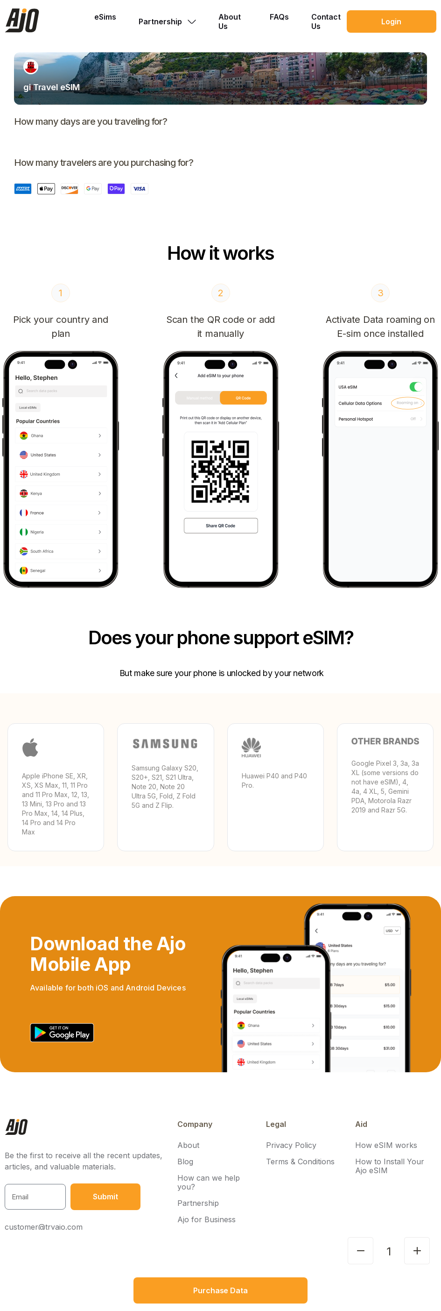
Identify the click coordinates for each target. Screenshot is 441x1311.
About (188, 1145)
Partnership (198, 1203)
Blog (185, 1161)
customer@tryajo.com (44, 1227)
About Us (229, 21)
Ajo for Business (206, 1219)
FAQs (279, 16)
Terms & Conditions (300, 1161)
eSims (105, 16)
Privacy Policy (291, 1145)
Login (391, 21)
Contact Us (326, 21)
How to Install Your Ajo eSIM (389, 1166)
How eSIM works (386, 1145)
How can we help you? (208, 1182)
